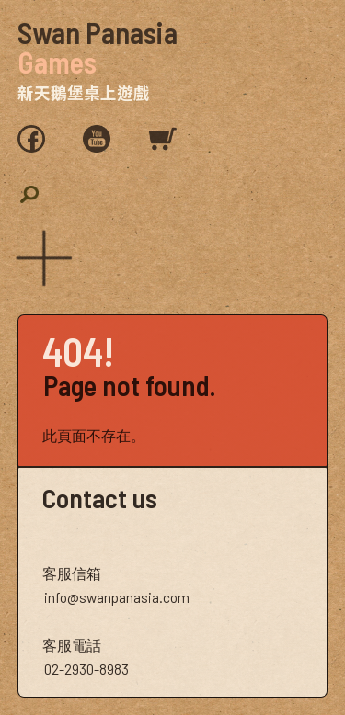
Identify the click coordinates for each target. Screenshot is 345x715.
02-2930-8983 (86, 668)
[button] (40, 255)
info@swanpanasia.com (117, 597)
